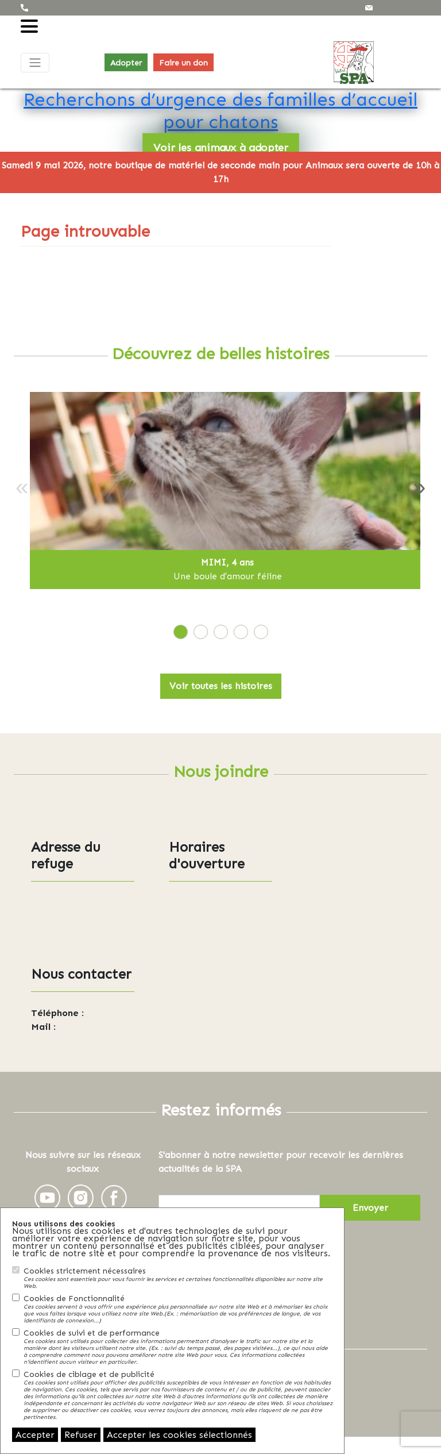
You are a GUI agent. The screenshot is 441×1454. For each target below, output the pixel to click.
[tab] (180, 632)
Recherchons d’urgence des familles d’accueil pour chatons (220, 110)
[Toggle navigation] (35, 62)
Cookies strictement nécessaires (178, 1277)
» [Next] (419, 486)
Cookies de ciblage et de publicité (178, 1395)
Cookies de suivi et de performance (178, 1346)
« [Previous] (22, 486)
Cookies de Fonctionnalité (178, 1309)
